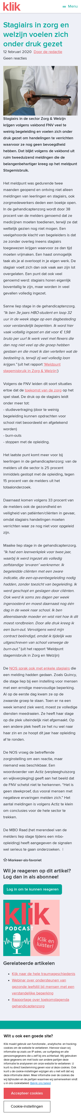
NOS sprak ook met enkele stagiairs (39, 668)
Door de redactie (48, 52)
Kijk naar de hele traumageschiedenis (43, 974)
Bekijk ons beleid (40, 1083)
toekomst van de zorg (43, 390)
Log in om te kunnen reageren (33, 889)
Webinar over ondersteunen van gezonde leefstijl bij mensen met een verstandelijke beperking (43, 986)
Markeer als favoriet (22, 860)
